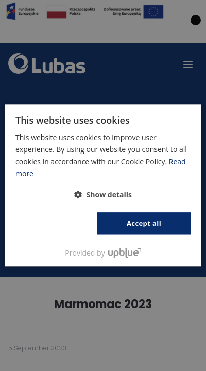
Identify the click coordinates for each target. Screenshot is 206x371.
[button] (103, 194)
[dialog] (103, 185)
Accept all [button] (144, 223)
